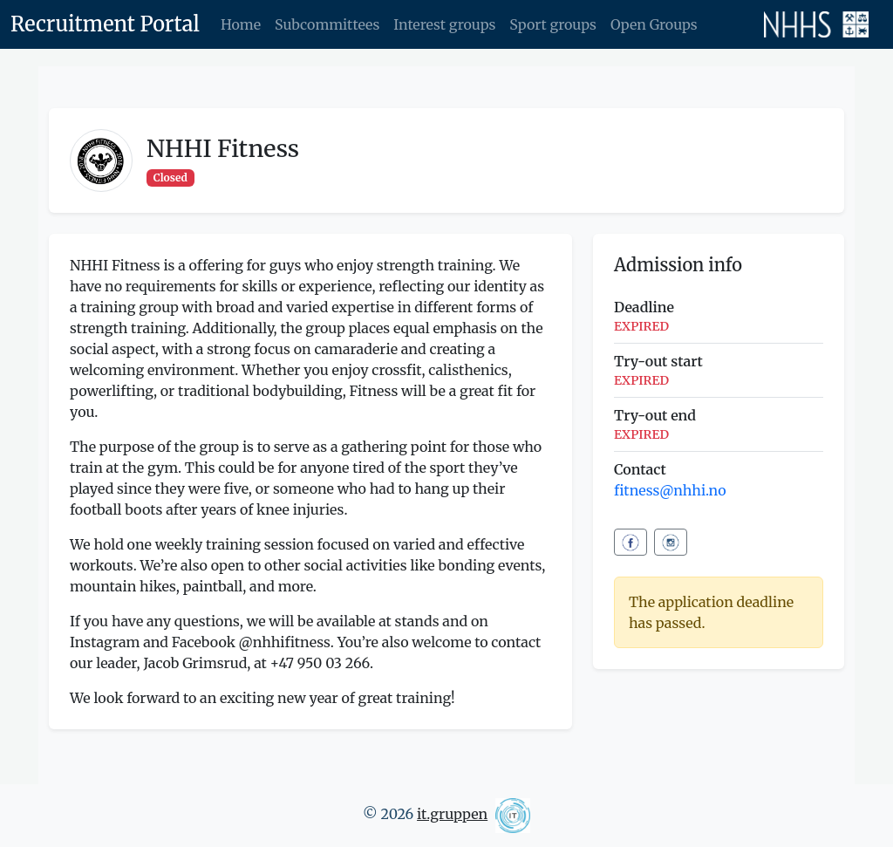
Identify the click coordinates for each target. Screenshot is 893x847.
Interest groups (444, 24)
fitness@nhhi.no (670, 490)
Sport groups (552, 24)
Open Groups (654, 24)
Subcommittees (327, 24)
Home (241, 24)
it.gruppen (452, 814)
